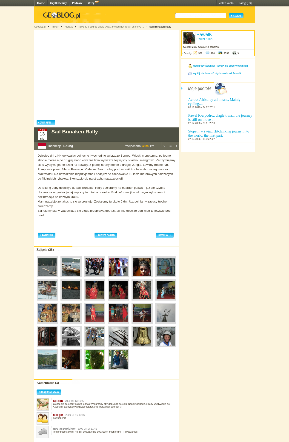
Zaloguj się (245, 3)
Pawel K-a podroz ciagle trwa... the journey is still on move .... (111, 26)
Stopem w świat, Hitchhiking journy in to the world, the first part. (218, 133)
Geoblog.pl (40, 26)
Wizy (91, 3)
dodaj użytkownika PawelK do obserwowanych (220, 65)
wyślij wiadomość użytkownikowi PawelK (217, 73)
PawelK (55, 26)
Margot (58, 415)
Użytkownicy (58, 3)
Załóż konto (226, 3)
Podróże (77, 3)
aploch (58, 401)
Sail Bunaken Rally (160, 26)
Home (41, 3)
